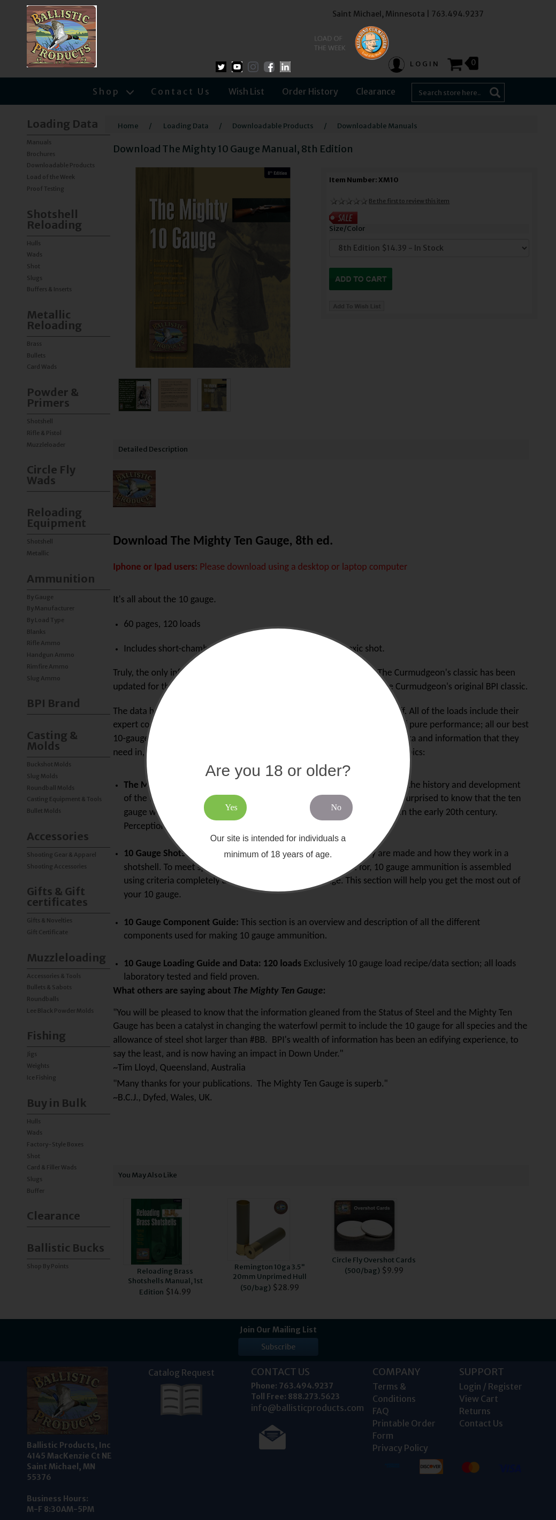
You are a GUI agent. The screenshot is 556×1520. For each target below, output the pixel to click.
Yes (231, 807)
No (336, 807)
